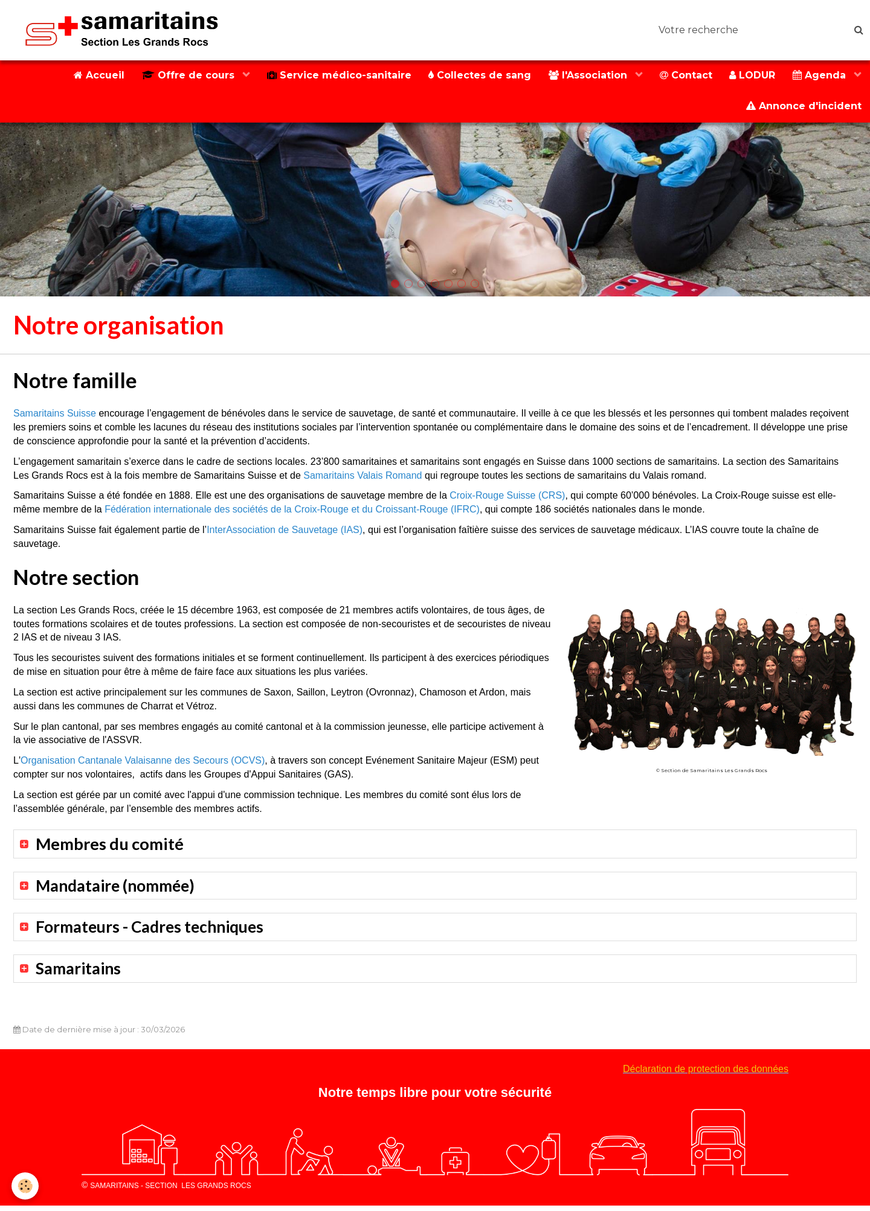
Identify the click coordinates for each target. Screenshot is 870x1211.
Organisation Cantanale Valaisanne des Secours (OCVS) (143, 763)
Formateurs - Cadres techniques (154, 931)
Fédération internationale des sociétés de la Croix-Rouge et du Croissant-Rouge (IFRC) (292, 511)
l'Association (586, 75)
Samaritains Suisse (54, 416)
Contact (683, 75)
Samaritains (79, 973)
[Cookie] (25, 1186)
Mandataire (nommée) (119, 888)
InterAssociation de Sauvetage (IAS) (284, 532)
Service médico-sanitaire (334, 75)
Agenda (820, 75)
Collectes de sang (475, 75)
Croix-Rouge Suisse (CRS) (507, 498)
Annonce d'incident (803, 107)
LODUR (751, 75)
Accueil (91, 75)
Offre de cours (183, 75)
